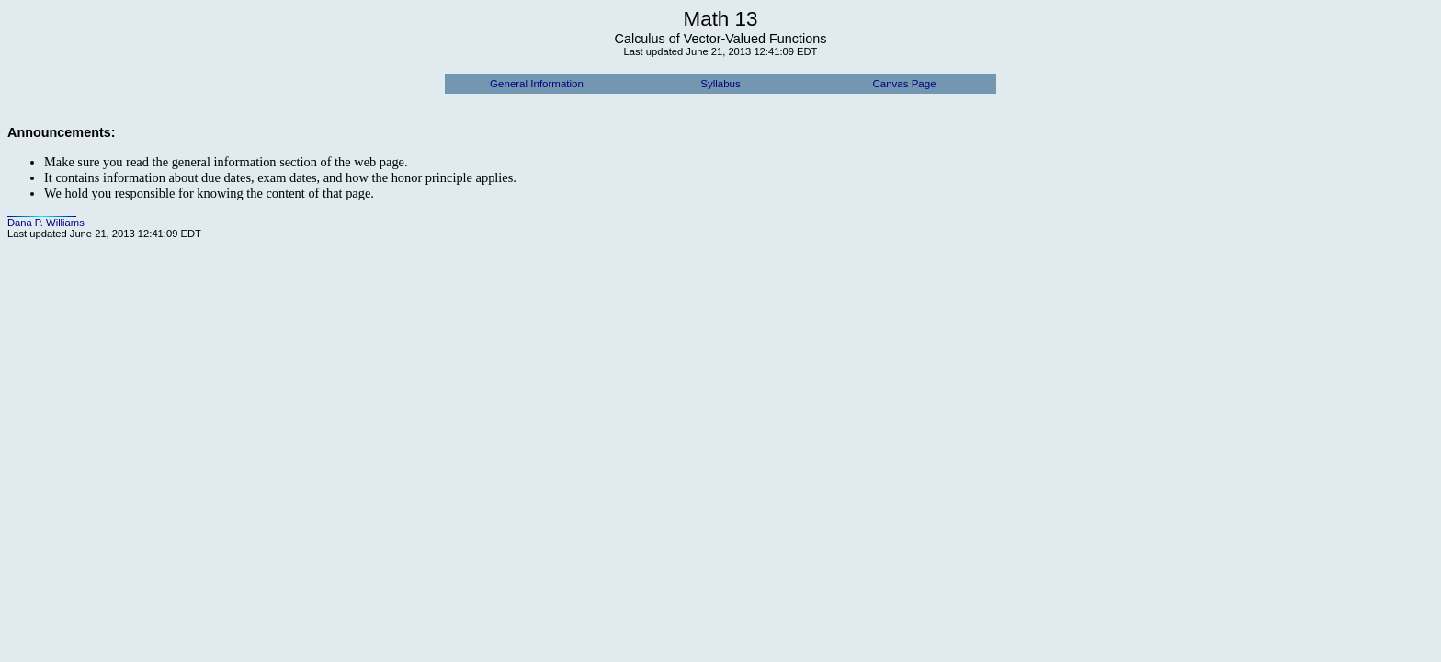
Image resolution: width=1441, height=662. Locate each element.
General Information (537, 83)
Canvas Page (904, 83)
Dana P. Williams (46, 222)
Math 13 (721, 18)
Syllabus (720, 83)
